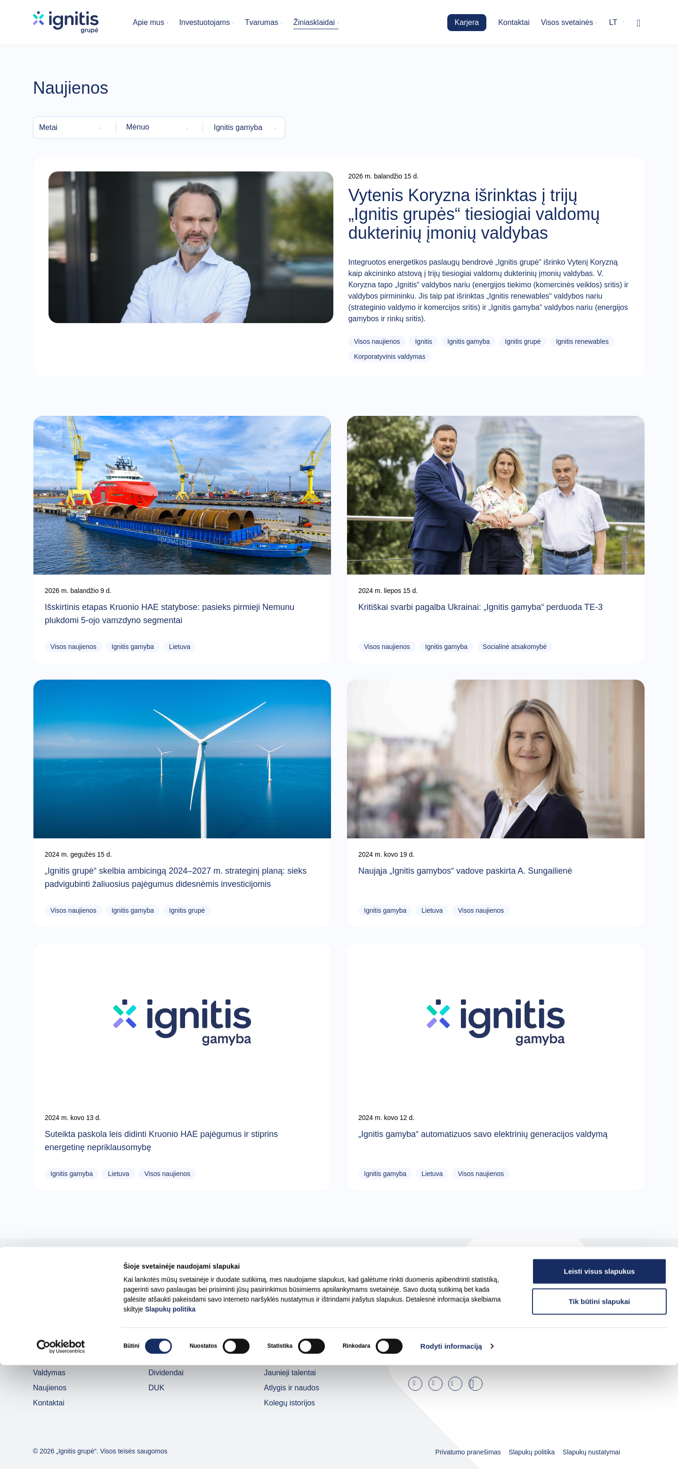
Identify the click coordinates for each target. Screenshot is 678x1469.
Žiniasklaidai (314, 22)
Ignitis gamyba (468, 341)
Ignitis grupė (523, 341)
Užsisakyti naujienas (509, 1350)
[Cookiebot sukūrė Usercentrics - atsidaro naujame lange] (61, 1451)
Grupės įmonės (58, 1343)
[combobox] (71, 127)
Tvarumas (261, 22)
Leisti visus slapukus (599, 1375)
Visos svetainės (567, 22)
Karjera (467, 22)
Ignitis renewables (582, 341)
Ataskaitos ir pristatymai (188, 1343)
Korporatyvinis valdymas (390, 356)
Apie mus (148, 22)
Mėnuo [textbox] (137, 127)
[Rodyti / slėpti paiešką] (638, 22)
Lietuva (179, 646)
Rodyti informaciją (451, 1450)
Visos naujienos (377, 341)
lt (613, 22)
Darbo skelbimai (291, 1343)
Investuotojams (204, 22)
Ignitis (423, 341)
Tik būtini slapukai (599, 1405)
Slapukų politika (170, 1413)
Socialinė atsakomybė (515, 646)
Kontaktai (514, 22)
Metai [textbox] (48, 127)
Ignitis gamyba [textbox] (238, 127)
